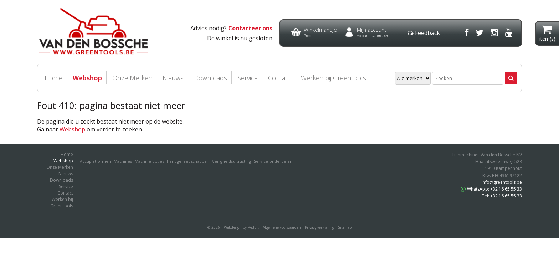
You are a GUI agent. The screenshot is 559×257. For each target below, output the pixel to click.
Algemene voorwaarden (282, 227)
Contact (279, 78)
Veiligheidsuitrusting (231, 161)
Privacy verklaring (319, 227)
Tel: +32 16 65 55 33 (502, 196)
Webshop (87, 78)
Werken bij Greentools (333, 78)
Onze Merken (132, 78)
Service (247, 78)
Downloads (210, 78)
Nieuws (173, 78)
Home (53, 78)
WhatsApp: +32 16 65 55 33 (491, 189)
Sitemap (345, 227)
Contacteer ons (250, 28)
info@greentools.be (502, 182)
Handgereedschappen (188, 161)
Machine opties (149, 161)
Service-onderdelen (273, 161)
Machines (123, 161)
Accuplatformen (95, 161)
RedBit (253, 227)
